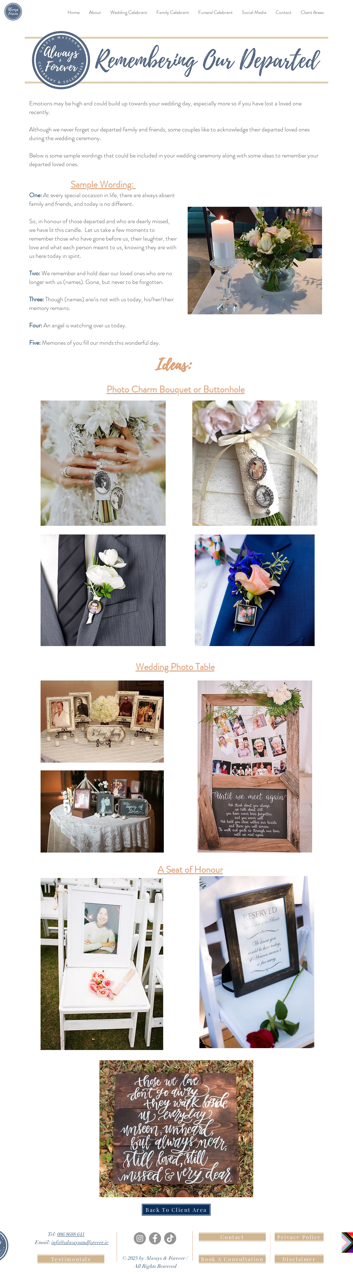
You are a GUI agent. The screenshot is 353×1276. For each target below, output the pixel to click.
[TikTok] (170, 1238)
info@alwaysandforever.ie (79, 1242)
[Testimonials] (71, 1259)
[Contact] (232, 1237)
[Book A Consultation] (232, 1259)
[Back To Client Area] (176, 1209)
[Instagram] (140, 1238)
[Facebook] (155, 1238)
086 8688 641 (71, 1234)
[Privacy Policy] (299, 1237)
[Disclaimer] (299, 1259)
